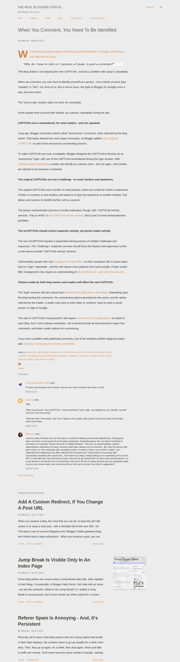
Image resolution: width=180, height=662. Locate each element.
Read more (98, 544)
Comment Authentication (30, 356)
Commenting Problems (55, 356)
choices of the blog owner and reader (86, 292)
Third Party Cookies (44, 359)
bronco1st (30, 434)
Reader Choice (25, 359)
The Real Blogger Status (39, 7)
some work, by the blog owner (93, 318)
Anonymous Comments (48, 352)
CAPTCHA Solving (95, 352)
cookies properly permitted (33, 164)
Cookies (84, 356)
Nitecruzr (30, 400)
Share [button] (21, 368)
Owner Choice (104, 356)
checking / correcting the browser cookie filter (49, 343)
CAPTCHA (82, 352)
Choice (108, 352)
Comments (73, 356)
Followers (34, 18)
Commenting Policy (97, 18)
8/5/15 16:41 (31, 426)
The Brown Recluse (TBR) (38, 383)
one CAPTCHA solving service (66, 215)
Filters (93, 356)
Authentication (69, 352)
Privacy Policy (76, 18)
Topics (60, 18)
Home (20, 18)
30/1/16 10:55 (32, 468)
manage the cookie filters (69, 261)
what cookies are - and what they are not (100, 272)
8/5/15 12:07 (31, 392)
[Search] (150, 7)
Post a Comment (25, 475)
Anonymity (31, 352)
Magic (47, 18)
